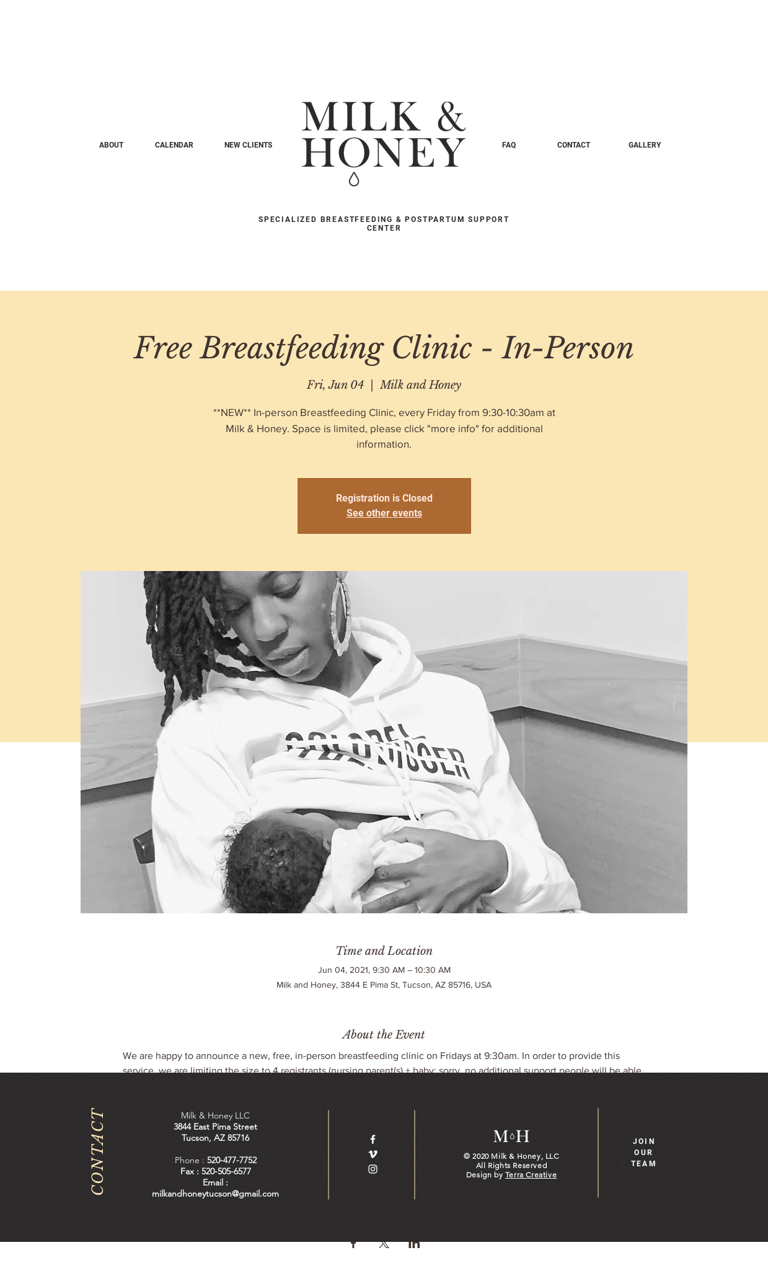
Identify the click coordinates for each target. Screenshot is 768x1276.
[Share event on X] (384, 1243)
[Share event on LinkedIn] (414, 1243)
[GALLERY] (645, 145)
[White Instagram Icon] (373, 1169)
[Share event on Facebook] (354, 1243)
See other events (384, 513)
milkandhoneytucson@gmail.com (215, 1193)
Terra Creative (531, 1174)
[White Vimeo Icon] (373, 1154)
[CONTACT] (573, 145)
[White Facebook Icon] (373, 1139)
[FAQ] (509, 145)
